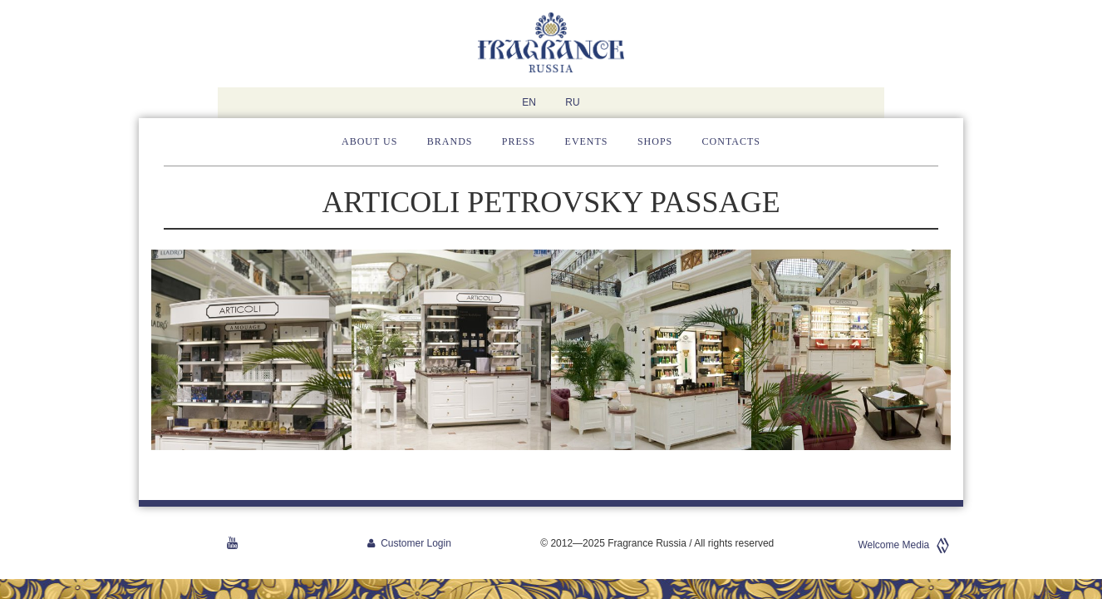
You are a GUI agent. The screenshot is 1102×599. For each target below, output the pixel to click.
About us (369, 141)
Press (518, 141)
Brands (450, 141)
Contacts (731, 141)
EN (529, 102)
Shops (654, 141)
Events (586, 141)
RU (572, 102)
